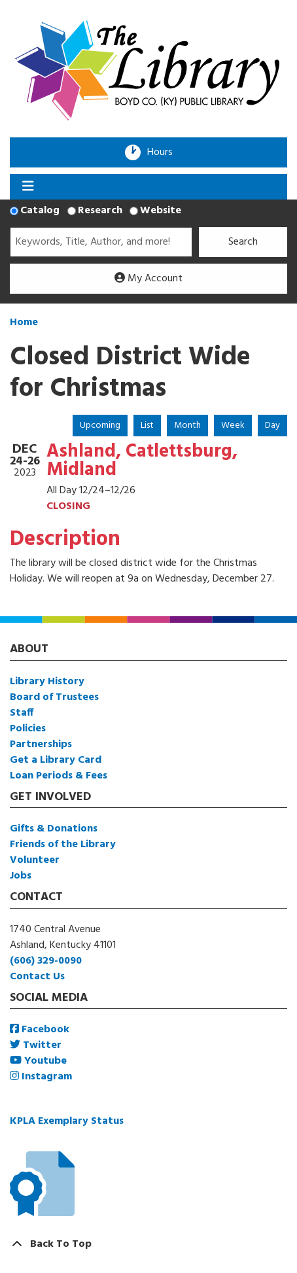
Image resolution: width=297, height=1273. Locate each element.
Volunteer (35, 860)
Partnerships (41, 744)
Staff (21, 713)
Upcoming (100, 425)
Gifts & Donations (53, 828)
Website (160, 210)
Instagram (41, 1076)
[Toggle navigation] (27, 187)
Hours (164, 152)
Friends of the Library (63, 844)
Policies (28, 728)
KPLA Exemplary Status (67, 1121)
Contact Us (37, 976)
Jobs (20, 875)
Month (187, 425)
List (147, 425)
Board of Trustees (54, 697)
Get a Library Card (55, 760)
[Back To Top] (148, 1244)
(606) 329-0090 (46, 960)
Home (24, 322)
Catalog (40, 210)
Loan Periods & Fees (58, 775)
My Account (148, 278)
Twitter (35, 1045)
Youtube (38, 1061)
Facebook (39, 1029)
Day (272, 425)
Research (100, 210)
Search (243, 242)
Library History (47, 681)
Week (233, 425)
